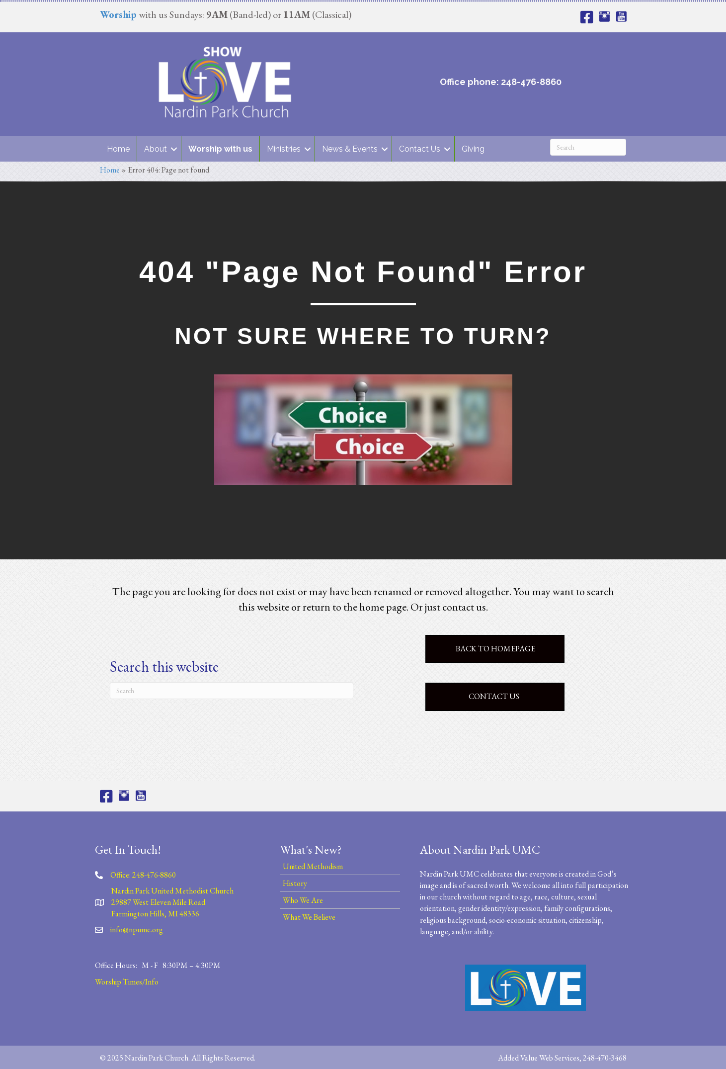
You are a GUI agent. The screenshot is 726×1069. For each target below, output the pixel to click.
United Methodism (313, 866)
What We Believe (309, 917)
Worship (118, 14)
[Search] (588, 147)
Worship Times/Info (127, 982)
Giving (473, 149)
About (155, 149)
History (295, 883)
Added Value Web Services (538, 1058)
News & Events (350, 149)
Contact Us (419, 149)
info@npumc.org (136, 929)
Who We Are (303, 900)
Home (118, 149)
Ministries (284, 149)
